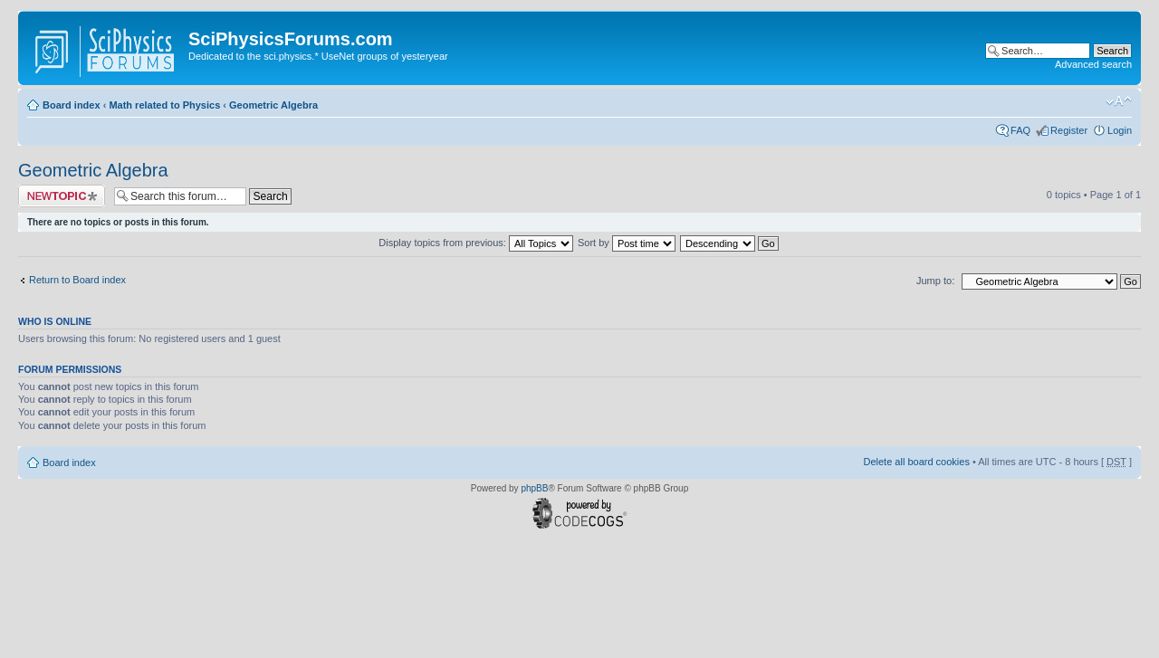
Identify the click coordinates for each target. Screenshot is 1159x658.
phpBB (534, 488)
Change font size (1119, 101)
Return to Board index (77, 279)
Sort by (626, 242)
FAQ (1020, 130)
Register (1068, 130)
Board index (72, 105)
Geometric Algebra (273, 105)
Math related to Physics (164, 105)
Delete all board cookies (916, 461)
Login (1119, 130)
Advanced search (1093, 64)
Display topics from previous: (475, 242)
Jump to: (935, 280)
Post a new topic (61, 196)
